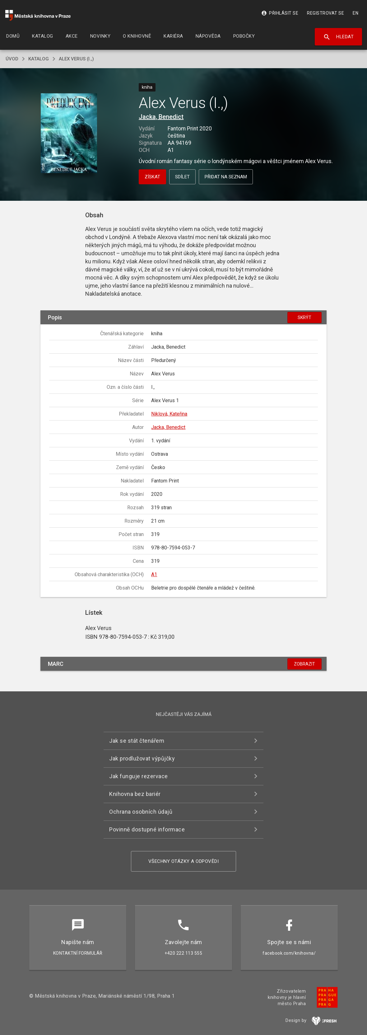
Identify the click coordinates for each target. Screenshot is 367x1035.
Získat (152, 177)
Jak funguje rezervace (138, 776)
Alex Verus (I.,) (76, 59)
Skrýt (304, 317)
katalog (38, 59)
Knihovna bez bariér (135, 794)
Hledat (338, 37)
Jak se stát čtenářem (136, 740)
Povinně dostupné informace (147, 829)
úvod (12, 59)
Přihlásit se (279, 13)
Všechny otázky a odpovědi (183, 861)
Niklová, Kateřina (169, 414)
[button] (68, 133)
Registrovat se (325, 13)
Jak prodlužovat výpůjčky (142, 758)
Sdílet (182, 177)
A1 (154, 574)
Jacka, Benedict (161, 116)
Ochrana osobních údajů (140, 811)
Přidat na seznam (226, 177)
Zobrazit (304, 663)
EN (355, 13)
